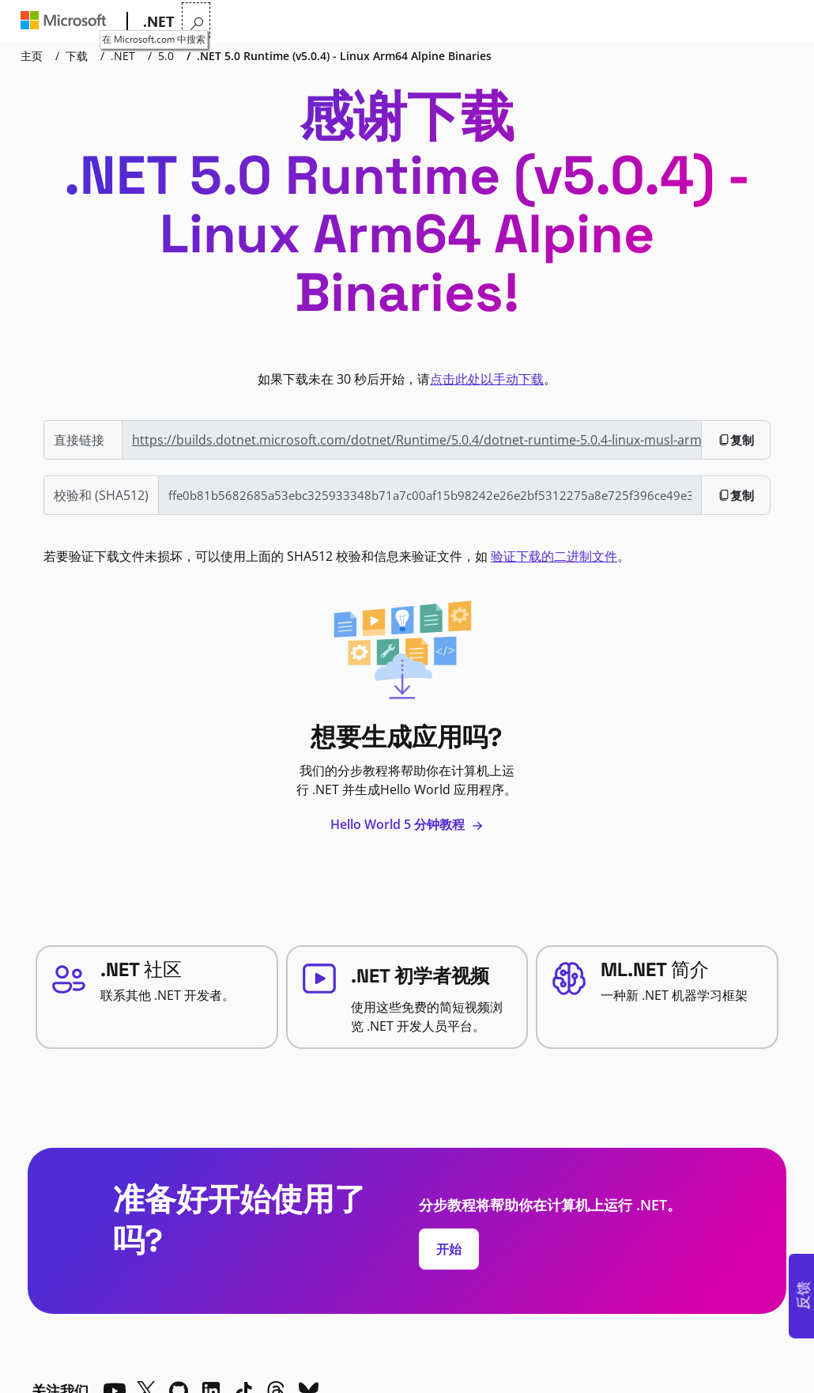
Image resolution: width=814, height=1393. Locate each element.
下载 (448, 21)
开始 (449, 1249)
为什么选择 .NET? (231, 21)
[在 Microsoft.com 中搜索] (782, 20)
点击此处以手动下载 (487, 379)
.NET (123, 55)
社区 (486, 21)
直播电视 (542, 21)
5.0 (166, 55)
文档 (400, 21)
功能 (312, 21)
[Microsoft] (67, 22)
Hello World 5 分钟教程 (407, 824)
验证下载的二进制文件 (554, 556)
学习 (359, 21)
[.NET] (157, 22)
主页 (32, 55)
